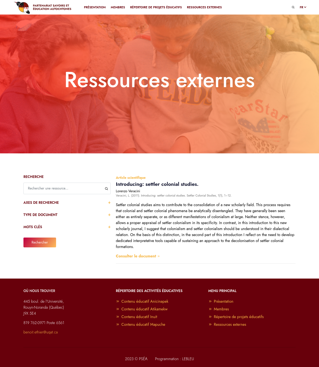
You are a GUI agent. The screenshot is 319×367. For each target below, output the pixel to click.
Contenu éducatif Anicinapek (142, 301)
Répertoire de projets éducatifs (236, 317)
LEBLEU (188, 359)
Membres (218, 309)
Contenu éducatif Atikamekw (142, 309)
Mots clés (67, 227)
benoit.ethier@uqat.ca (40, 332)
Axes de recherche (67, 202)
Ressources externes (227, 324)
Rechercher (40, 242)
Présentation (220, 301)
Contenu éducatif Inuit (136, 317)
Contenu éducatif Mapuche (140, 324)
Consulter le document (138, 256)
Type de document (67, 214)
